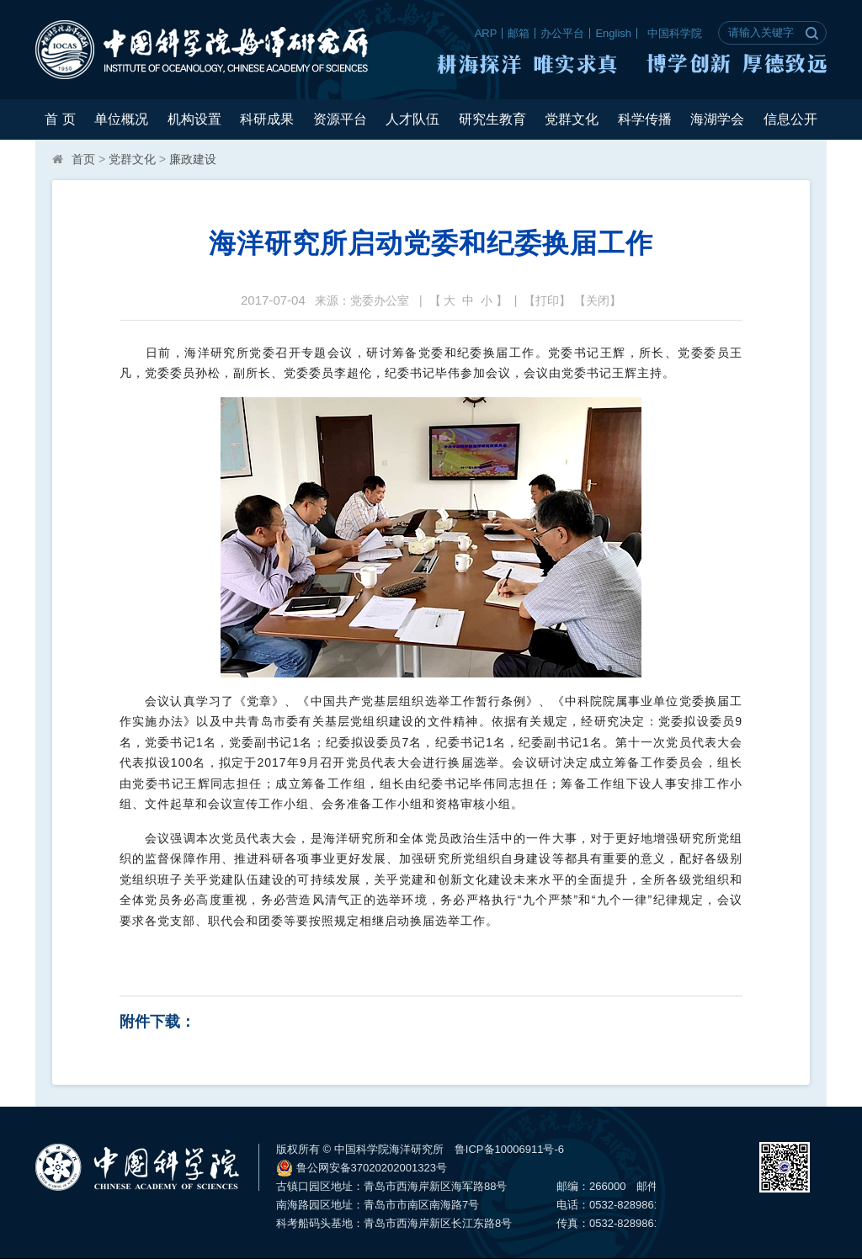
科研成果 (267, 119)
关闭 (597, 300)
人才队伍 (412, 119)
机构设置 (194, 119)
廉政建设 (192, 159)
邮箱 (518, 33)
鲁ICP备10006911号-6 (509, 1149)
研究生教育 (492, 119)
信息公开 (790, 119)
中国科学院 (674, 33)
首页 (83, 159)
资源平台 (340, 119)
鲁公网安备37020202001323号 (361, 1168)
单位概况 (121, 119)
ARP (486, 33)
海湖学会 (717, 119)
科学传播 (645, 119)
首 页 (60, 119)
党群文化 (572, 119)
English (613, 33)
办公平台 (562, 33)
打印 (547, 300)
